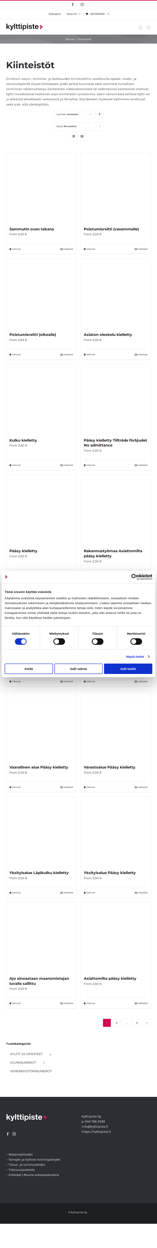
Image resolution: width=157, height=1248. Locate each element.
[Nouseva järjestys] (100, 114)
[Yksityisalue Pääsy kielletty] (116, 831)
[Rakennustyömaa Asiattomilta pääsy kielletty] (116, 509)
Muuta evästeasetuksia (41, 1175)
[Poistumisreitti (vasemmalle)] (116, 188)
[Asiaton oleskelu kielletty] (116, 293)
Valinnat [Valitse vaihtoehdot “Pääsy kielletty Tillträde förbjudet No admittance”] (90, 465)
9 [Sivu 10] (137, 1022)
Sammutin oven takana (31, 229)
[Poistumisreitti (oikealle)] (41, 293)
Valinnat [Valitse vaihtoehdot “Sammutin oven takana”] (16, 249)
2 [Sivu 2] (117, 1022)
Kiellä (29, 669)
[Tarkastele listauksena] (82, 136)
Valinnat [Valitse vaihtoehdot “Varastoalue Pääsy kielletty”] (90, 787)
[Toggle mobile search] (140, 27)
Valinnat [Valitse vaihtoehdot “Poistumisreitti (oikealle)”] (16, 354)
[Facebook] (7, 1134)
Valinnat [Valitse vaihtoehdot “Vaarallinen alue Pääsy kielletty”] (16, 787)
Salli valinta (78, 669)
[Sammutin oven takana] (41, 188)
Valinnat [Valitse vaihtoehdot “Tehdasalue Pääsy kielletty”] (16, 681)
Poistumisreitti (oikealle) (32, 334)
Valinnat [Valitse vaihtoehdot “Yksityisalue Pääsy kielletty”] (90, 892)
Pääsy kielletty (23, 551)
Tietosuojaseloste (22, 1170)
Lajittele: (67, 114)
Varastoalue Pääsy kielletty (109, 767)
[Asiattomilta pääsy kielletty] (116, 937)
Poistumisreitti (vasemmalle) (111, 229)
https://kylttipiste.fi (96, 1132)
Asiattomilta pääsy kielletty (110, 978)
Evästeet (15, 1175)
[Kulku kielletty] (41, 399)
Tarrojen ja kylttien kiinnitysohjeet (34, 1159)
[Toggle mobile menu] (149, 27)
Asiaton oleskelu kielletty (108, 334)
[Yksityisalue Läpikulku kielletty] (41, 831)
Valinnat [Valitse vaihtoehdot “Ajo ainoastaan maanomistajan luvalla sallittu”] (16, 1003)
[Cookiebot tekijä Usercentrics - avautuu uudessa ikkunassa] (134, 577)
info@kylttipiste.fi (95, 1126)
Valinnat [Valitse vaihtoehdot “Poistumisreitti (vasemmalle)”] (90, 249)
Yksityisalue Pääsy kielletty (110, 873)
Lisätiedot (68, 249)
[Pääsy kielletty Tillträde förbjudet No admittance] (116, 399)
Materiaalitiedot (21, 1154)
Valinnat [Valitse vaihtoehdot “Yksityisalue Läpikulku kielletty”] (16, 892)
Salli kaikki (128, 669)
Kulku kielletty (23, 440)
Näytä (66, 126)
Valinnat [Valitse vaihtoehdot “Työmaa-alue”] (90, 681)
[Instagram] (14, 1134)
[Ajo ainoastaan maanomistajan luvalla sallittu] (41, 937)
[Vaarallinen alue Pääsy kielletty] (41, 726)
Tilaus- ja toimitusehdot (27, 1165)
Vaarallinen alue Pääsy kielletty (38, 767)
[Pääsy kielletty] (41, 509)
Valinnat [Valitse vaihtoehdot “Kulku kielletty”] (16, 465)
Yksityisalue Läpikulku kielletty (39, 873)
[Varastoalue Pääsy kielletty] (116, 726)
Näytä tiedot (135, 656)
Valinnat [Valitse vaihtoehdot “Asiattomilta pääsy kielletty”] (90, 1003)
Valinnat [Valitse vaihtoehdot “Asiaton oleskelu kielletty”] (90, 354)
